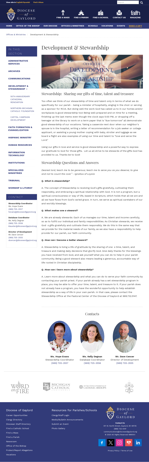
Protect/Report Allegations (19, 450)
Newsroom (11, 441)
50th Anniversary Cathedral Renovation (20, 99)
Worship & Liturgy (20, 188)
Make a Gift (135, 26)
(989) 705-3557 (15, 209)
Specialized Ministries (15, 171)
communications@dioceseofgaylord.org (120, 432)
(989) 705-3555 (15, 237)
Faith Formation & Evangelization (20, 128)
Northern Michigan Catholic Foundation (22, 109)
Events (121, 26)
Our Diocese (50, 26)
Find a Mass (63, 17)
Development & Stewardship (18, 87)
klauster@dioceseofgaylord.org (22, 226)
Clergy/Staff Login (60, 415)
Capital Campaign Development (20, 118)
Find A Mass (38, 2)
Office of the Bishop (28, 26)
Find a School (100, 17)
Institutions (16, 162)
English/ (19, 2)
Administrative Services (18, 62)
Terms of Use (126, 451)
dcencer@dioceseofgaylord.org (22, 240)
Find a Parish (81, 17)
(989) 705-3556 (15, 223)
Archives (14, 71)
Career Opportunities (16, 415)
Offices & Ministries (72, 26)
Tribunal (14, 180)
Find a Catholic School (17, 428)
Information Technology (16, 154)
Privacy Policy (113, 451)
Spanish (26, 2)
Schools (93, 26)
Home (9, 26)
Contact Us (119, 17)
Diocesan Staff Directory (18, 424)
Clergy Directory (14, 419)
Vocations (107, 26)
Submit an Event (60, 424)
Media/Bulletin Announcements (67, 419)
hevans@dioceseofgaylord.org (22, 212)
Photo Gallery (58, 428)
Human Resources (20, 145)
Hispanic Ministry (19, 137)
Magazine (135, 17)
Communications (19, 78)
